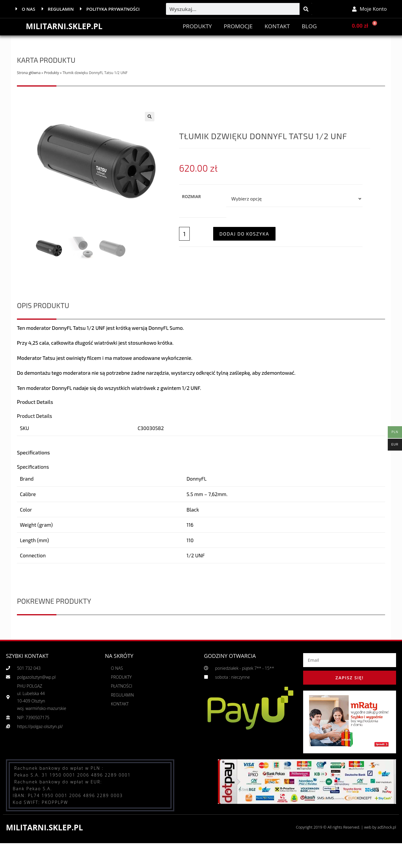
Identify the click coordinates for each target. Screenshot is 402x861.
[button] (149, 116)
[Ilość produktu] (184, 233)
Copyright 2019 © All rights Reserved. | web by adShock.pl (345, 827)
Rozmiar (191, 196)
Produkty (197, 26)
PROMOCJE (238, 26)
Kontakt (277, 26)
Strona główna (28, 72)
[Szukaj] (306, 9)
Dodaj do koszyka (244, 233)
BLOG (309, 26)
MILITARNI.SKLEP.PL (64, 26)
